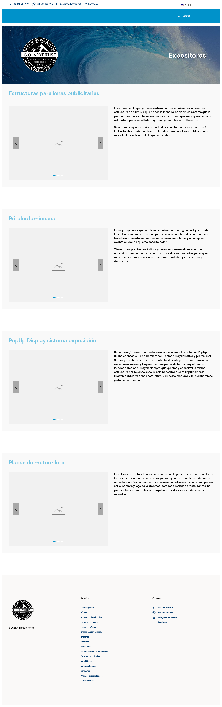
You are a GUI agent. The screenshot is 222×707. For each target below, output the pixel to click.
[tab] (54, 175)
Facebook (93, 4)
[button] (16, 143)
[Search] (194, 15)
